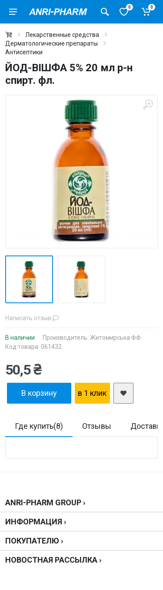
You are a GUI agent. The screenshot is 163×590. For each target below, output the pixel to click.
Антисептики (24, 52)
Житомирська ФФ (115, 337)
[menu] (13, 12)
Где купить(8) (39, 426)
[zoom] (148, 105)
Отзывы (96, 426)
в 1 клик (92, 393)
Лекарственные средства (62, 34)
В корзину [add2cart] (39, 393)
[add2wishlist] (123, 393)
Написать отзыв (32, 318)
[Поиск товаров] (104, 11)
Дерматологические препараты (51, 43)
